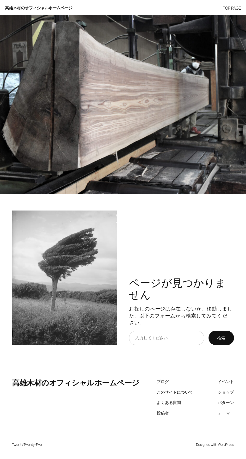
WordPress (226, 444)
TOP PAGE (232, 8)
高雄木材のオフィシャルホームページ (39, 8)
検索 (221, 338)
